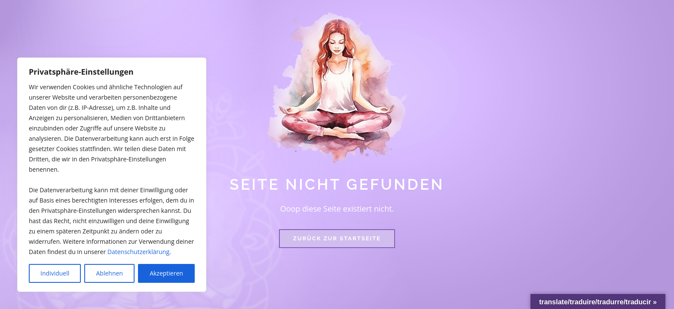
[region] (111, 175)
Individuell (54, 273)
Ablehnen (109, 273)
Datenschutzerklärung (138, 252)
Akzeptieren (166, 273)
